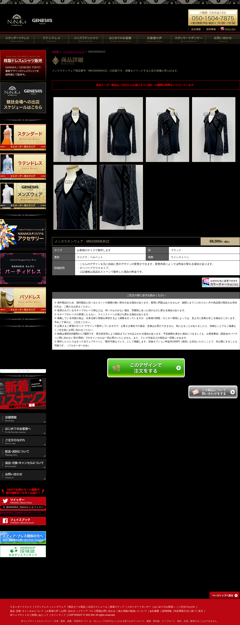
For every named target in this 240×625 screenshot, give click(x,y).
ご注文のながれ (186, 606)
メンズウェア (58, 606)
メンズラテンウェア (74, 51)
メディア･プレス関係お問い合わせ (96, 611)
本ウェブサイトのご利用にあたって (29, 615)
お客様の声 (52, 611)
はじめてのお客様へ (164, 606)
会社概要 (154, 611)
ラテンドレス (41, 606)
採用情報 (167, 611)
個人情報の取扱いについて (132, 611)
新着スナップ (117, 606)
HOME (55, 51)
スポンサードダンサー (139, 606)
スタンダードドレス (21, 606)
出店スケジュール (97, 606)
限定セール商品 (77, 606)
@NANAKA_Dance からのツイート (20, 512)
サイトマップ (58, 615)
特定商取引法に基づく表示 (188, 611)
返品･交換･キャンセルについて (27, 611)
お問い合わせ (68, 611)
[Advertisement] (23, 350)
